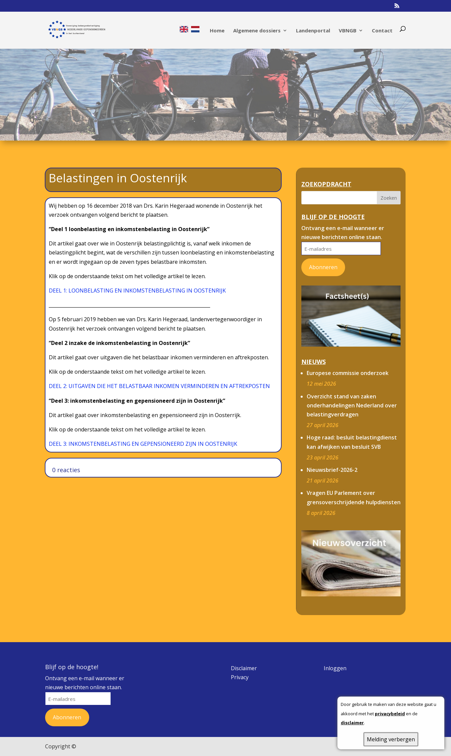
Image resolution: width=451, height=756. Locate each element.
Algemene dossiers (257, 31)
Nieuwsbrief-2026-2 (332, 470)
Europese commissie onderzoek (348, 373)
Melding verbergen (391, 739)
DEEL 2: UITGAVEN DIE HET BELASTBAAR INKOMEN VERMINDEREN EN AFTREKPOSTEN (159, 386)
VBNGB (347, 31)
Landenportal (313, 31)
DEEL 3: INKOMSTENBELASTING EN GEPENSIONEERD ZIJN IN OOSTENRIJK (143, 443)
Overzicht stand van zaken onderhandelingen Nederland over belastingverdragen (352, 405)
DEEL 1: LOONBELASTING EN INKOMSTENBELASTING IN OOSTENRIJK (137, 290)
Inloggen (335, 668)
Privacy (240, 677)
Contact (382, 31)
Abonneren (323, 267)
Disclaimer (244, 668)
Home (217, 31)
